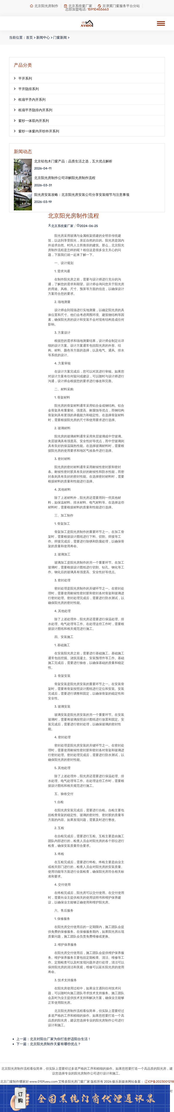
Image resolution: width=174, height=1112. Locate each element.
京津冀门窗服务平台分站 (119, 6)
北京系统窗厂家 (78, 6)
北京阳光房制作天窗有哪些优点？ (55, 1044)
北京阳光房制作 (44, 6)
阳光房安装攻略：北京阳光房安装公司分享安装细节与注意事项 (81, 194)
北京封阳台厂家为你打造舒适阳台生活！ (60, 1039)
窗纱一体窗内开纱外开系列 (36, 131)
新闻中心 (43, 37)
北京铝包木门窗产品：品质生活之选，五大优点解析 (73, 161)
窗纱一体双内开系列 (31, 120)
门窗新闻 (60, 37)
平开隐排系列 (26, 88)
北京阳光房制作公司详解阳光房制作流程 (64, 178)
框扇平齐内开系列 (30, 99)
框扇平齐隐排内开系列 (33, 110)
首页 (29, 37)
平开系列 (23, 78)
